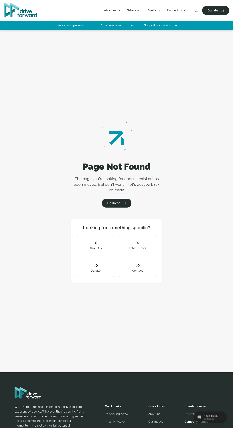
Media (152, 10)
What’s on (134, 10)
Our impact (155, 422)
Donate (213, 10)
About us (110, 10)
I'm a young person (70, 25)
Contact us (174, 10)
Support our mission (157, 25)
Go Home (113, 203)
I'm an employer (111, 25)
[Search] (196, 10)
